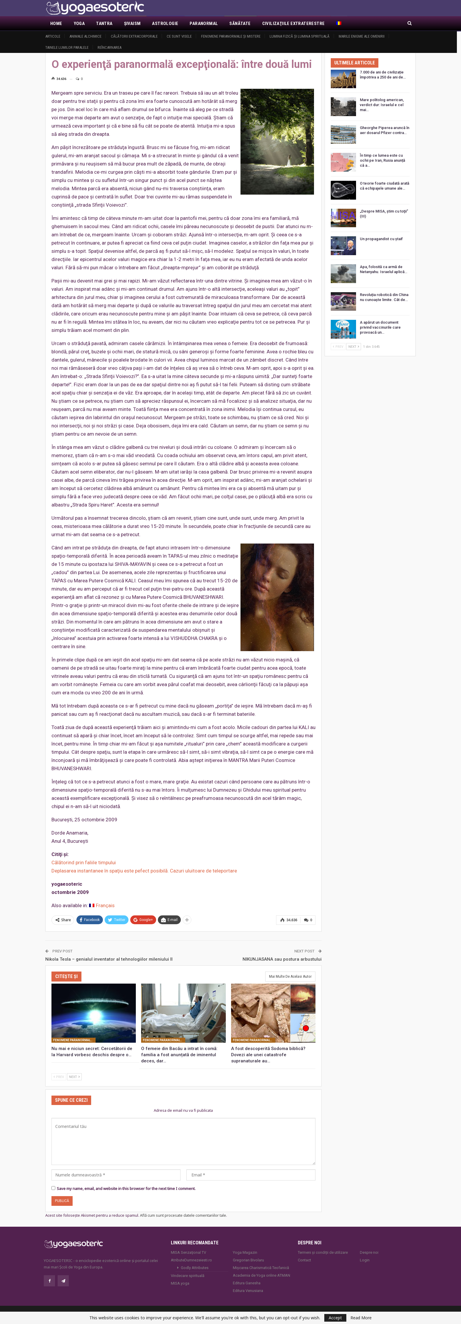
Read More (361, 1318)
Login (365, 1260)
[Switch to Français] (102, 905)
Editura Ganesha (246, 1283)
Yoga (79, 23)
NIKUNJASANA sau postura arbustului (282, 959)
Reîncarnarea (109, 47)
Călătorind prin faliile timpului (83, 862)
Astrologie (165, 23)
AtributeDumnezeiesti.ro (191, 1260)
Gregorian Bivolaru (248, 1260)
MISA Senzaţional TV (188, 1252)
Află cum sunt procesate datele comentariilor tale (183, 1215)
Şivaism (132, 23)
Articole (52, 36)
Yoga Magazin (245, 1252)
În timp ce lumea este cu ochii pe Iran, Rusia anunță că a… (382, 160)
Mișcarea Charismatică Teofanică (261, 1268)
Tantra (104, 23)
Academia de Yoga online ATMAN (261, 1275)
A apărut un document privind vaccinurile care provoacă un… (380, 327)
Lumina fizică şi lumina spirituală (300, 36)
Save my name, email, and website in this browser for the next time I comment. (126, 1188)
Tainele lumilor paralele (66, 47)
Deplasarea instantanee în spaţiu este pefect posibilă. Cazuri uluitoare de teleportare (144, 871)
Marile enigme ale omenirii (362, 36)
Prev (59, 1076)
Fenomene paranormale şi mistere (230, 36)
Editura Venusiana (248, 1290)
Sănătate (239, 23)
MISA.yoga (180, 1283)
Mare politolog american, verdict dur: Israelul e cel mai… (382, 105)
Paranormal (204, 23)
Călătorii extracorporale (134, 36)
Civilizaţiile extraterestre (293, 23)
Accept (335, 1317)
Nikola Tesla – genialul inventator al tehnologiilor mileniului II (109, 959)
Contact (304, 1260)
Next (74, 1076)
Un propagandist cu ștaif (381, 239)
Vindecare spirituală (187, 1275)
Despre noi (369, 1252)
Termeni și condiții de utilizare (323, 1252)
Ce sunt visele (179, 36)
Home (56, 23)
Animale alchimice (85, 36)
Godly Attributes (194, 1268)
